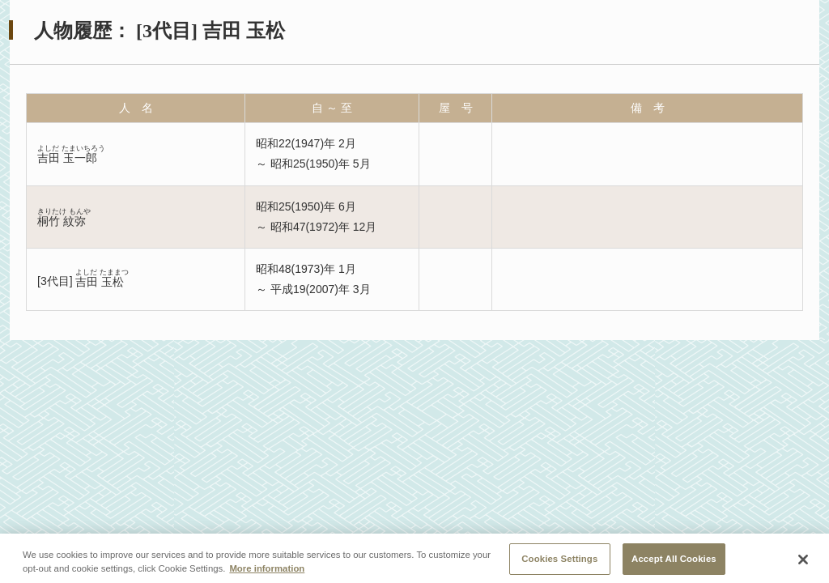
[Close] (803, 563)
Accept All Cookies (673, 562)
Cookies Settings (559, 562)
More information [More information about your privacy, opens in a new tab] (266, 572)
